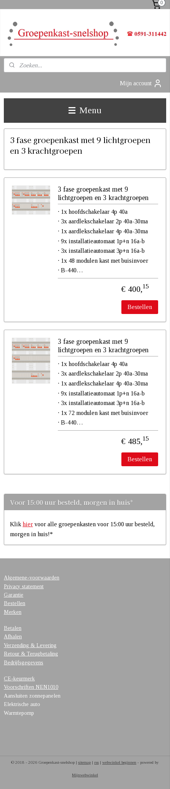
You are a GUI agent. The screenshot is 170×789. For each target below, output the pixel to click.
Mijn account (141, 83)
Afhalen (13, 636)
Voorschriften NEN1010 (31, 687)
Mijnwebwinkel (85, 775)
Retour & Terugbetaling (31, 654)
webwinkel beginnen (119, 762)
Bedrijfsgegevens (23, 662)
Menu (85, 110)
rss (96, 762)
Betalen (12, 628)
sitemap (84, 762)
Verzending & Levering (30, 645)
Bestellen (139, 307)
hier (28, 524)
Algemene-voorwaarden (31, 578)
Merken (12, 612)
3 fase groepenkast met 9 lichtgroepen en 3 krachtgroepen (103, 193)
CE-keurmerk (19, 679)
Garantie (13, 595)
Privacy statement (24, 586)
